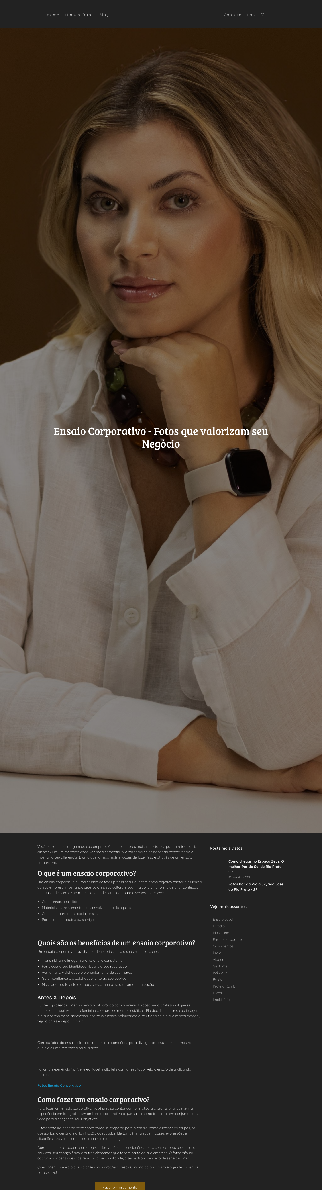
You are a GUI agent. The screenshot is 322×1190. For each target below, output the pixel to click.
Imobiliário (221, 999)
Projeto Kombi (224, 986)
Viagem (219, 959)
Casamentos (223, 946)
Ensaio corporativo (228, 939)
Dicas (217, 993)
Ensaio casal (223, 919)
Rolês (217, 979)
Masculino (221, 932)
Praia (217, 953)
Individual (220, 973)
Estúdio (219, 926)
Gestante (220, 966)
